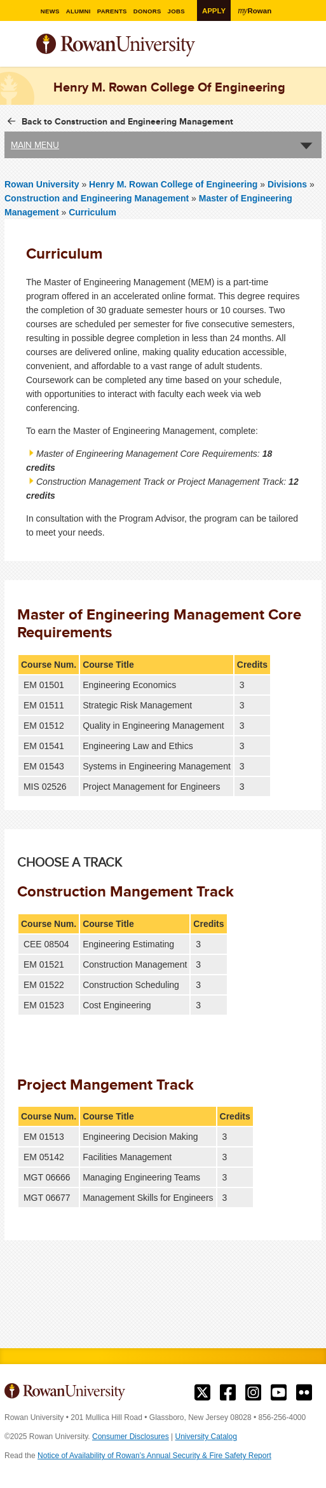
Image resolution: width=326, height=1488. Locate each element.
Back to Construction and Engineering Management (127, 121)
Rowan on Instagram (253, 1392)
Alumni (81, 11)
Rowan (256, 10)
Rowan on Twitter (202, 1392)
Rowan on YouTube (279, 1392)
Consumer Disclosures (130, 1436)
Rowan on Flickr (304, 1392)
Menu (14, 46)
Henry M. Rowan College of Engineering (174, 184)
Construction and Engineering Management (96, 198)
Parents (115, 11)
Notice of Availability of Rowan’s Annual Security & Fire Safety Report (154, 1455)
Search (312, 50)
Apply (215, 10)
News (52, 11)
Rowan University (147, 45)
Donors (151, 11)
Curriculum (92, 212)
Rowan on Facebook (228, 1392)
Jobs (181, 11)
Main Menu (35, 145)
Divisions (287, 184)
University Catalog (206, 1436)
